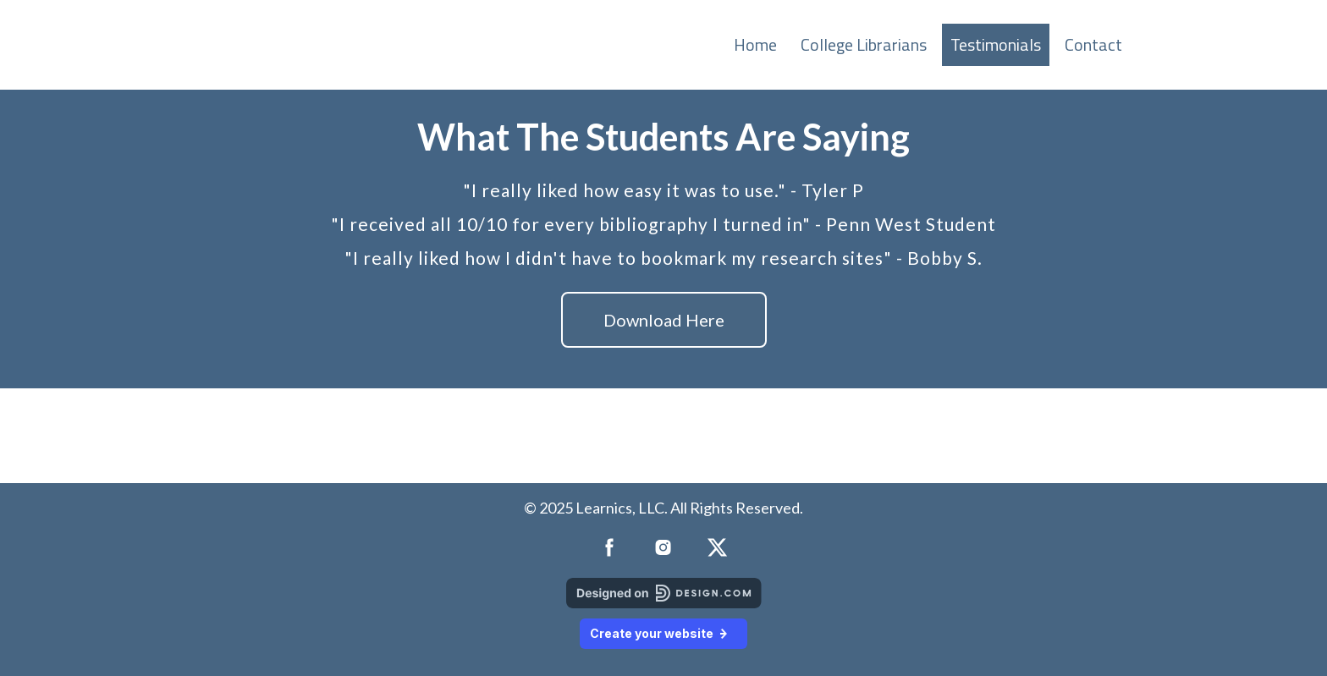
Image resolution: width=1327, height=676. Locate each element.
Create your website (663, 633)
